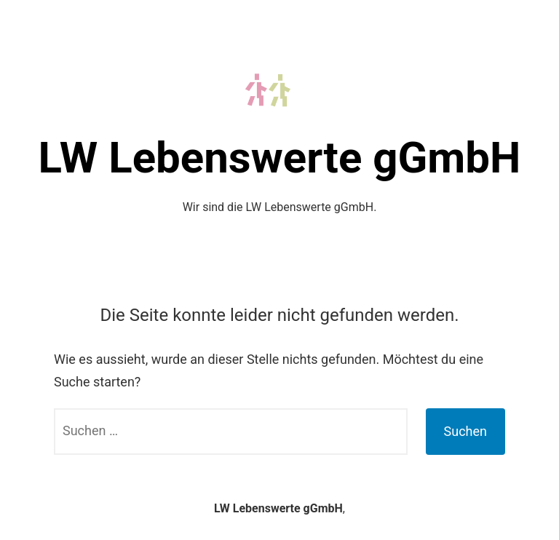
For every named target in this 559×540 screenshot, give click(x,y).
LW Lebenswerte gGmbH (280, 157)
